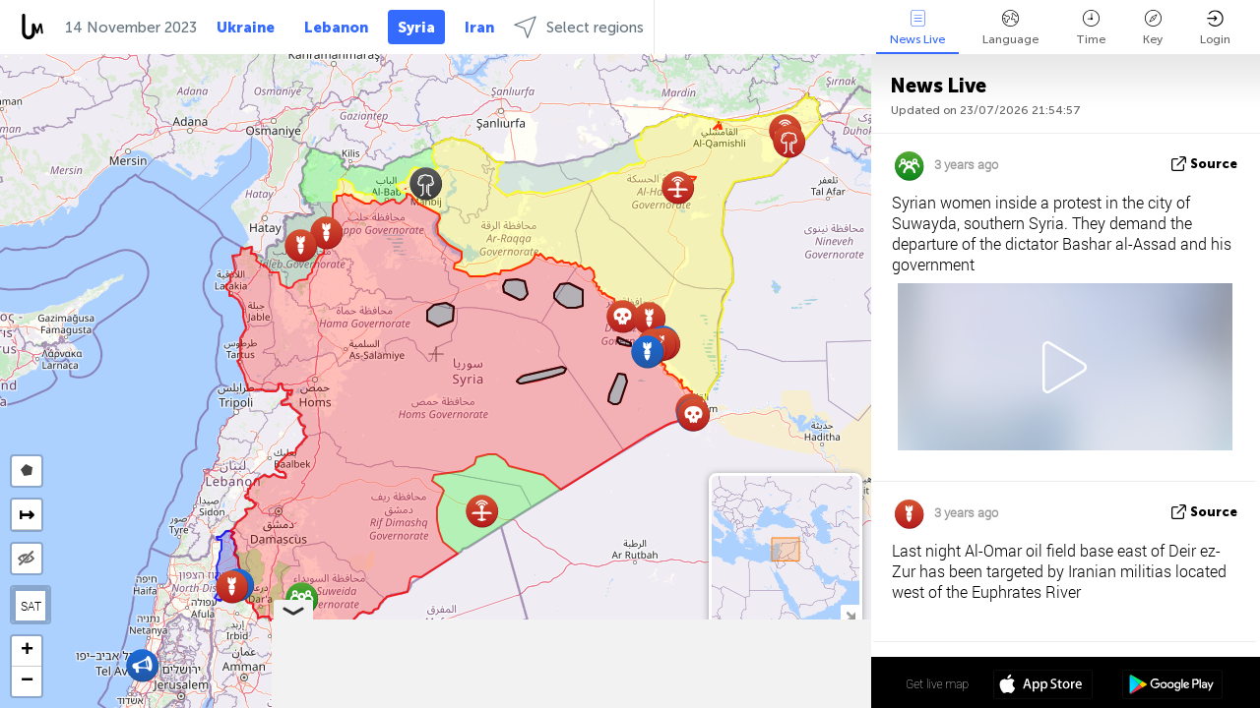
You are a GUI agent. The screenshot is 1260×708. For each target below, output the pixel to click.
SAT (31, 606)
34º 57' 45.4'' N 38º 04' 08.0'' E (794, 683)
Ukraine (246, 27)
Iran (479, 27)
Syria (416, 27)
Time (1090, 28)
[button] (426, 183)
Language (1010, 28)
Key (1153, 28)
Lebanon (336, 27)
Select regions (579, 27)
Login (1215, 28)
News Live (917, 28)
